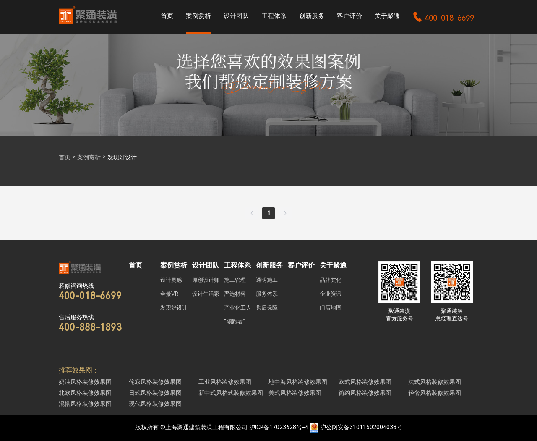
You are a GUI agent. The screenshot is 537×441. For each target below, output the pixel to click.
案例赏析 (198, 16)
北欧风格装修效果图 (85, 392)
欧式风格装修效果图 (365, 381)
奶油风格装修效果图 (85, 381)
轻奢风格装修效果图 (434, 392)
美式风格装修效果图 (294, 392)
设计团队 (236, 16)
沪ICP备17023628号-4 (278, 427)
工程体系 (274, 16)
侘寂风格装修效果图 (155, 381)
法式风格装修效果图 (434, 381)
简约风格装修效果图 (365, 392)
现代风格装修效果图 (155, 403)
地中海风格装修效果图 (297, 381)
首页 (167, 16)
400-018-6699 (443, 17)
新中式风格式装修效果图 (230, 392)
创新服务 (311, 16)
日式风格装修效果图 (155, 392)
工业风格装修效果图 (224, 381)
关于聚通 (387, 16)
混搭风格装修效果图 (85, 403)
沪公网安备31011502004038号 (361, 427)
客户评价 (349, 16)
